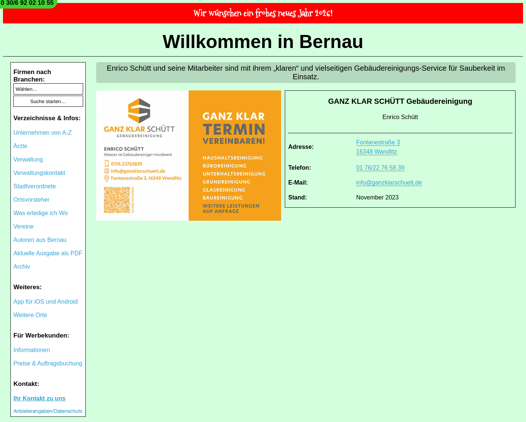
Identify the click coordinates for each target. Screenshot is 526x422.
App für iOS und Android (45, 301)
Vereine (23, 226)
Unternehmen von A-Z (42, 133)
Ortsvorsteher (31, 199)
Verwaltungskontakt (39, 173)
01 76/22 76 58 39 (380, 167)
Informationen (31, 350)
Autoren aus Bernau (39, 240)
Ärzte (20, 146)
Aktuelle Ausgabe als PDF (47, 253)
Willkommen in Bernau (263, 41)
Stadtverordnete (34, 186)
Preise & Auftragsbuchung (47, 363)
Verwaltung (28, 159)
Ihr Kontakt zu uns (39, 398)
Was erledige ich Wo (40, 213)
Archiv (21, 266)
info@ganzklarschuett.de (389, 182)
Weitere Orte (30, 315)
